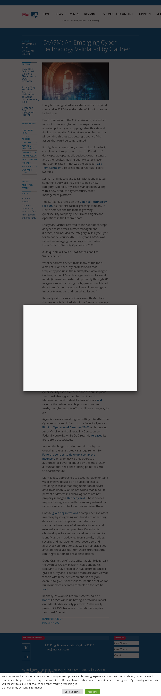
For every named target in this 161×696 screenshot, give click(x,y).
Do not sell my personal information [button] (22, 687)
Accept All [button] (92, 691)
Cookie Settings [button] (73, 691)
